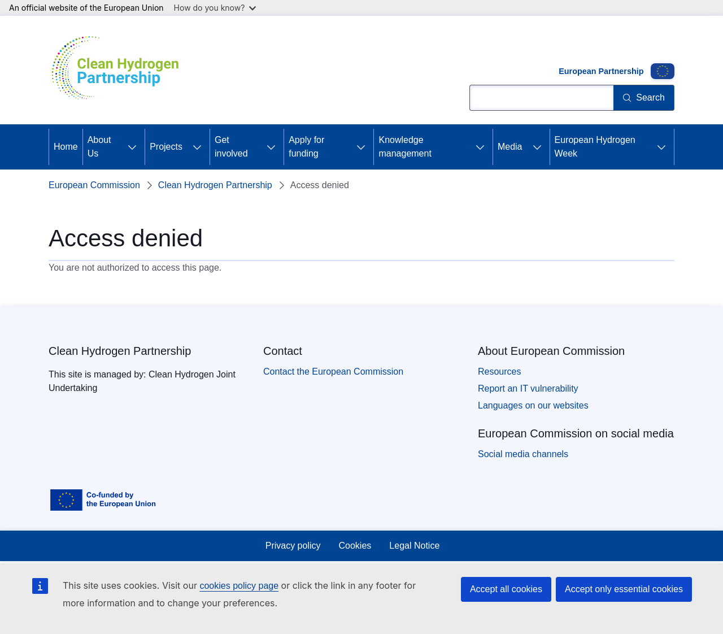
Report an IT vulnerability (528, 388)
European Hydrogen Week (595, 146)
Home (66, 146)
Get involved (231, 146)
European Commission (94, 185)
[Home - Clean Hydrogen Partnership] (119, 70)
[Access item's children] (132, 147)
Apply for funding (306, 146)
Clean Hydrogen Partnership (215, 185)
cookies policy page (238, 585)
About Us (99, 146)
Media (510, 146)
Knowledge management (404, 146)
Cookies (355, 545)
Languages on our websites (533, 405)
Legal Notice (414, 545)
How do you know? (215, 7)
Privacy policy (293, 545)
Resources (499, 371)
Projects (166, 146)
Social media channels (523, 454)
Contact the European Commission (333, 371)
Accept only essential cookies (624, 589)
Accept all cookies (506, 589)
